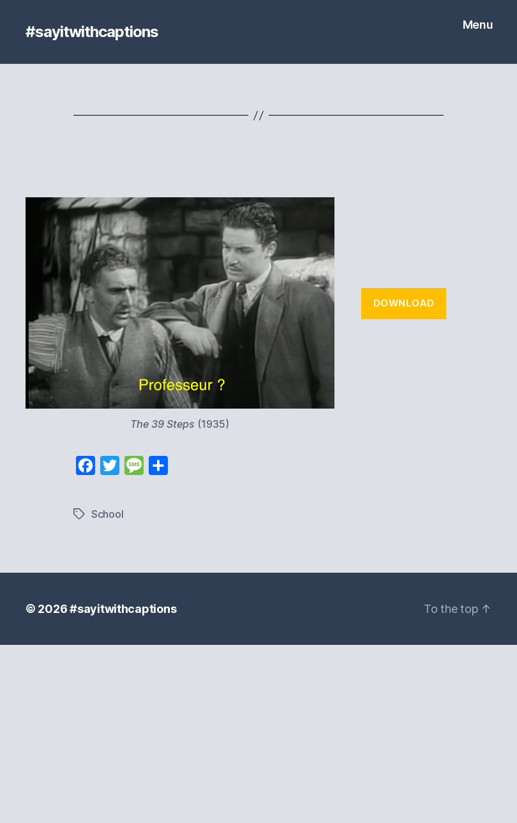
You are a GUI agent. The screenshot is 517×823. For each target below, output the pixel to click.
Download (404, 303)
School (107, 514)
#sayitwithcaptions (92, 32)
